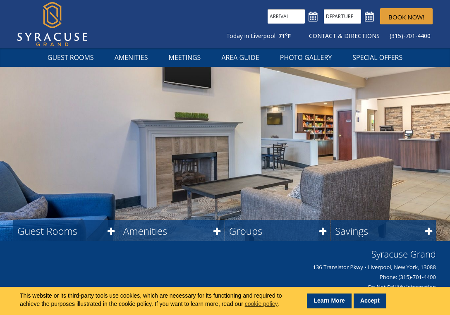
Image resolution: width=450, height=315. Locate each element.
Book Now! (406, 17)
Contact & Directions (344, 36)
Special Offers (377, 57)
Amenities (131, 57)
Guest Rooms (71, 57)
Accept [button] (370, 300)
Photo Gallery (306, 57)
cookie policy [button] (261, 304)
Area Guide (240, 57)
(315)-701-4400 (410, 36)
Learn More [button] (329, 300)
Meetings (184, 57)
